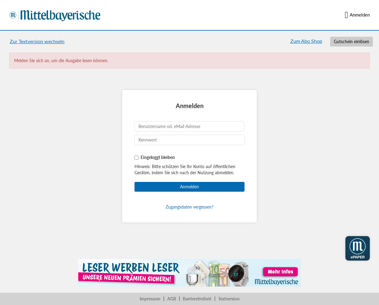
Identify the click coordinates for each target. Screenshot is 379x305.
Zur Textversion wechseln (37, 41)
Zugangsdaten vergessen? (189, 206)
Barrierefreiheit (197, 298)
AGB (171, 298)
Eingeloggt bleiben (158, 157)
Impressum (150, 298)
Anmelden (357, 15)
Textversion (229, 298)
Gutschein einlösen (351, 41)
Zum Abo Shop (306, 41)
